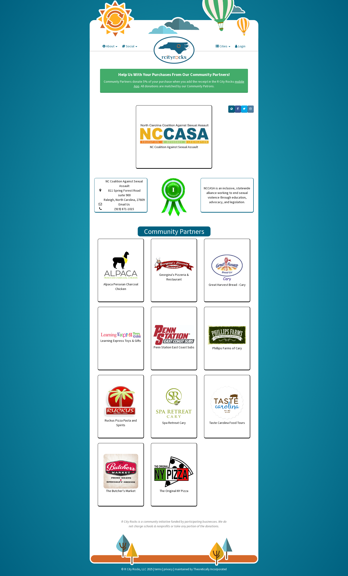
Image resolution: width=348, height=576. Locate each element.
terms (158, 569)
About (110, 46)
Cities (223, 46)
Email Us (124, 204)
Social (129, 46)
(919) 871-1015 (124, 209)
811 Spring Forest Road (124, 195)
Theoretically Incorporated (210, 569)
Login (240, 46)
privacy (168, 569)
